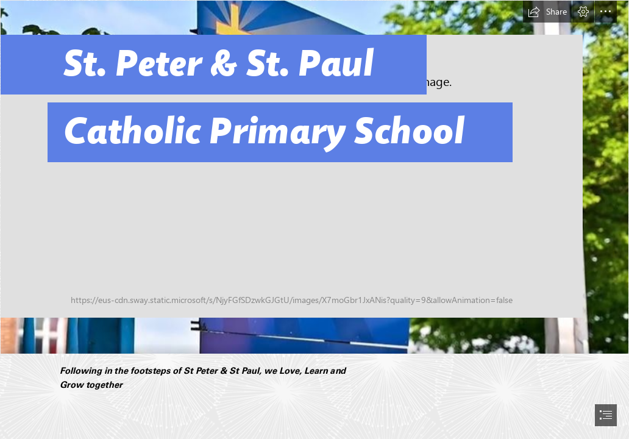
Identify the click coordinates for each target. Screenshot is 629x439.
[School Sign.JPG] (314, 177)
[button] (547, 12)
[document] (314, 219)
